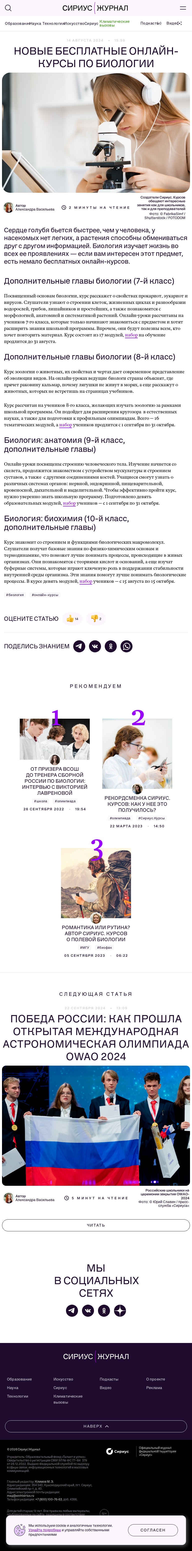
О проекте (155, 1379)
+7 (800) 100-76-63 (48, 1499)
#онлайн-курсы (45, 595)
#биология (15, 595)
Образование (15, 23)
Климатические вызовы (115, 23)
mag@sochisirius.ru (20, 1495)
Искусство (72, 23)
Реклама (154, 1388)
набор (131, 335)
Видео (106, 1388)
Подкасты (109, 1379)
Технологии (51, 23)
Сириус (90, 23)
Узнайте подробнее (44, 1530)
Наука (34, 23)
